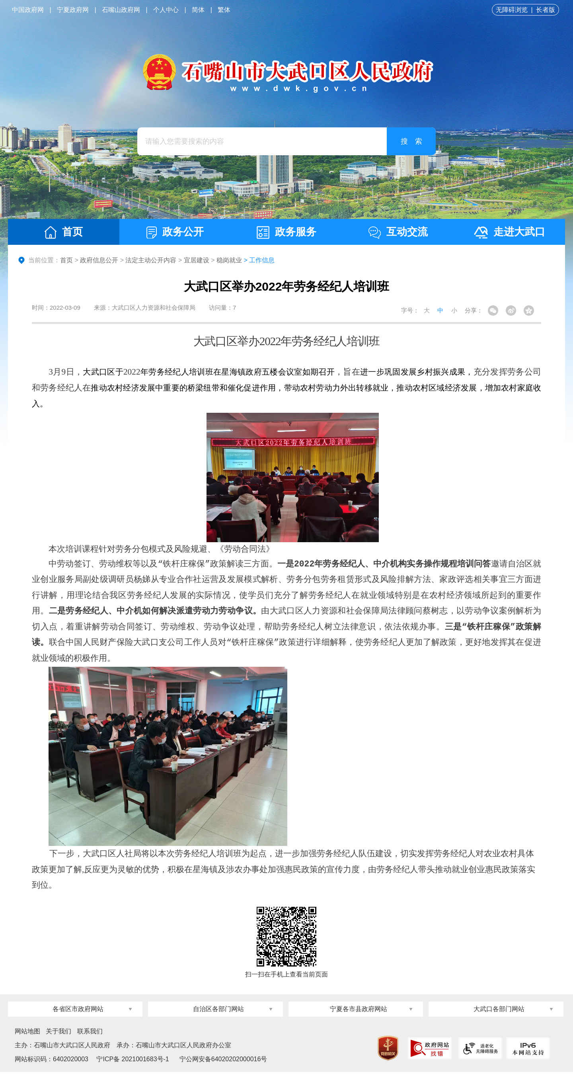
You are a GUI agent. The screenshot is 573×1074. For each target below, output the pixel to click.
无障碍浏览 (512, 9)
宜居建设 (196, 260)
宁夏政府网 (73, 9)
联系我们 (90, 1033)
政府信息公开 (99, 260)
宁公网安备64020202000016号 (223, 1061)
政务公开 (175, 232)
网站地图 (27, 1033)
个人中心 (166, 9)
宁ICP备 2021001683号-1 (132, 1061)
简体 (198, 9)
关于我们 (58, 1033)
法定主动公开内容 (150, 260)
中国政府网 (28, 9)
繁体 (224, 9)
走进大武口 (509, 232)
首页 (64, 232)
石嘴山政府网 (121, 9)
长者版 (545, 9)
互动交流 (398, 232)
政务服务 (286, 232)
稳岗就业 (229, 260)
